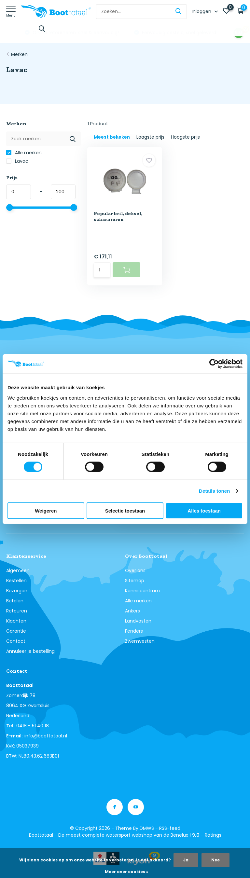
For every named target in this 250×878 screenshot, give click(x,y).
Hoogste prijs (185, 137)
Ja (185, 860)
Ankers (132, 611)
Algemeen (18, 570)
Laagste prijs (150, 137)
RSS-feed (169, 828)
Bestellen (16, 580)
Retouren (16, 611)
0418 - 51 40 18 (32, 725)
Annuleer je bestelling (30, 651)
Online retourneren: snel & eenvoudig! (166, 32)
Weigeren (46, 510)
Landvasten (138, 621)
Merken (19, 54)
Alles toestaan (204, 510)
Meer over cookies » (126, 871)
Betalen (14, 600)
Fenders (134, 631)
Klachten (16, 621)
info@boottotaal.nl (45, 736)
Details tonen (214, 491)
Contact (15, 641)
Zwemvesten (140, 641)
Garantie (16, 631)
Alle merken (24, 152)
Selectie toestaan (125, 510)
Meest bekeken (112, 137)
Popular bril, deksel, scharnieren (118, 216)
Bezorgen (16, 590)
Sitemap (134, 580)
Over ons (135, 570)
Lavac (17, 161)
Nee (215, 860)
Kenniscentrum (142, 590)
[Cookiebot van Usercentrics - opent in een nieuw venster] (214, 364)
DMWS (147, 828)
